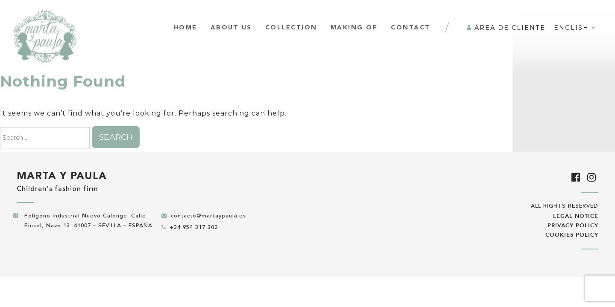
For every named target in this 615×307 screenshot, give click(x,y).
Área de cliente (506, 28)
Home (185, 28)
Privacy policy (573, 225)
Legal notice (575, 216)
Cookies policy (571, 235)
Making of (354, 28)
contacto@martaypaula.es (208, 216)
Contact (410, 28)
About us (231, 28)
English (575, 28)
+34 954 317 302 (194, 227)
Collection (291, 28)
